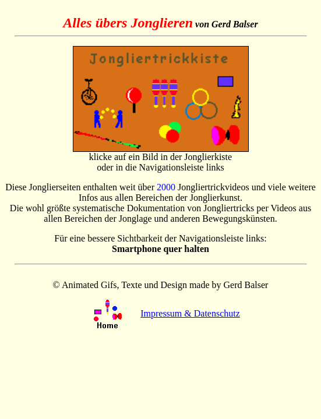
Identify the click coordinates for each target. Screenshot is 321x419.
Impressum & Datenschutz (190, 313)
